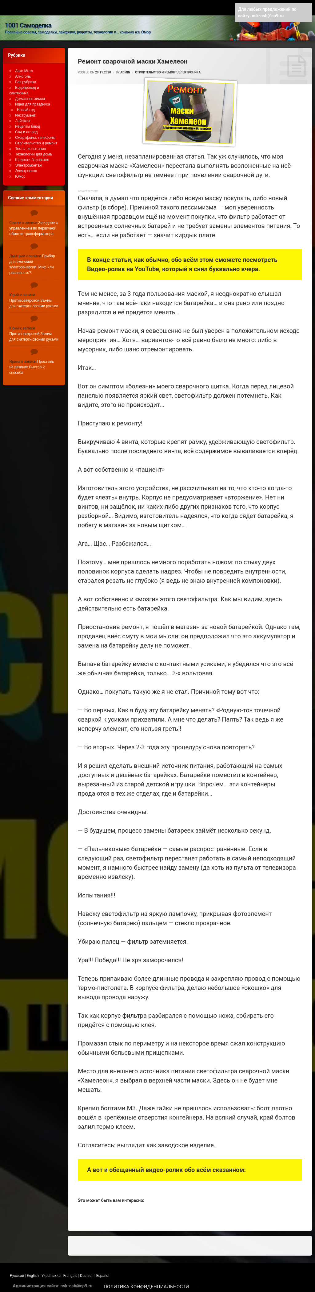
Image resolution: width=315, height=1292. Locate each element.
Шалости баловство (32, 156)
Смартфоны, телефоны (35, 134)
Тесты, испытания (30, 145)
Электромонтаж (28, 162)
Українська (51, 1272)
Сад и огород (26, 128)
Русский (17, 1272)
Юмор (20, 173)
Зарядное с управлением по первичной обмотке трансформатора (33, 225)
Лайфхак (22, 117)
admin (125, 69)
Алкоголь (23, 73)
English (33, 1272)
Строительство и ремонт (156, 69)
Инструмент (25, 112)
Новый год (26, 106)
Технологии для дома (33, 151)
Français (70, 1272)
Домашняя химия (30, 95)
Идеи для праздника (32, 101)
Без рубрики (25, 79)
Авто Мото (24, 67)
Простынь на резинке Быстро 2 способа (31, 363)
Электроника (189, 69)
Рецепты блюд (27, 123)
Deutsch (87, 1272)
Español (103, 1272)
